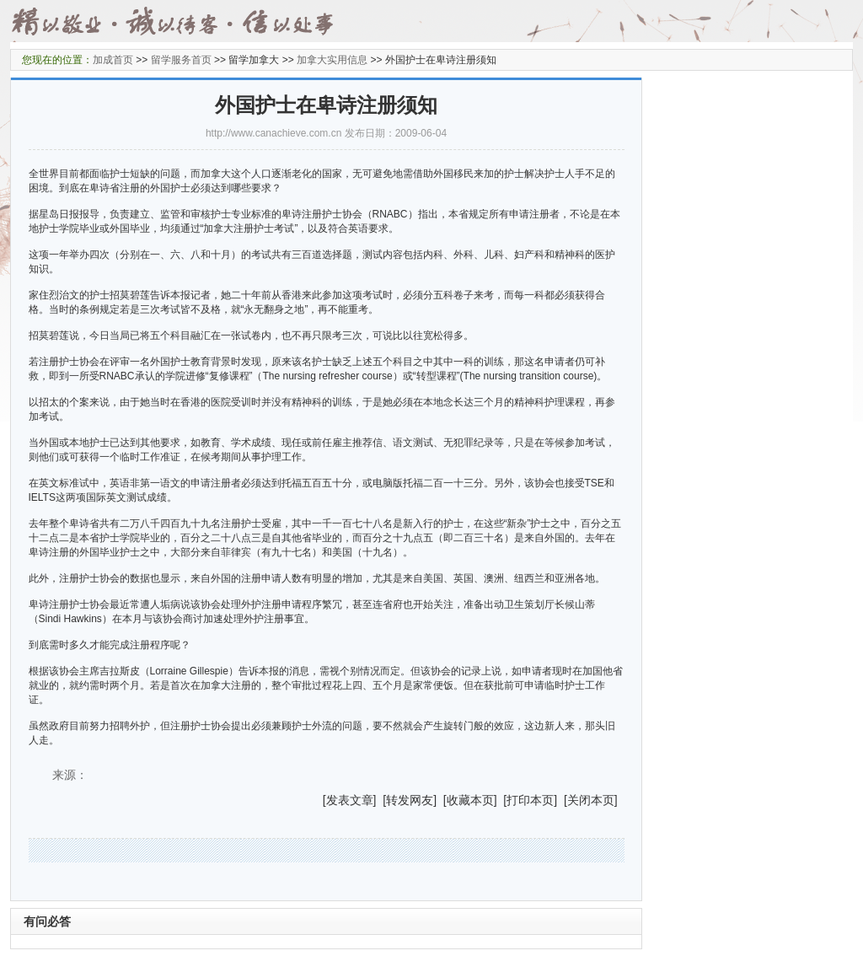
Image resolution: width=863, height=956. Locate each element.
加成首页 (113, 60)
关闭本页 (590, 800)
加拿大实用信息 (332, 60)
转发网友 (409, 800)
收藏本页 (470, 800)
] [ (380, 800)
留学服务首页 (181, 60)
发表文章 (349, 800)
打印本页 (530, 800)
